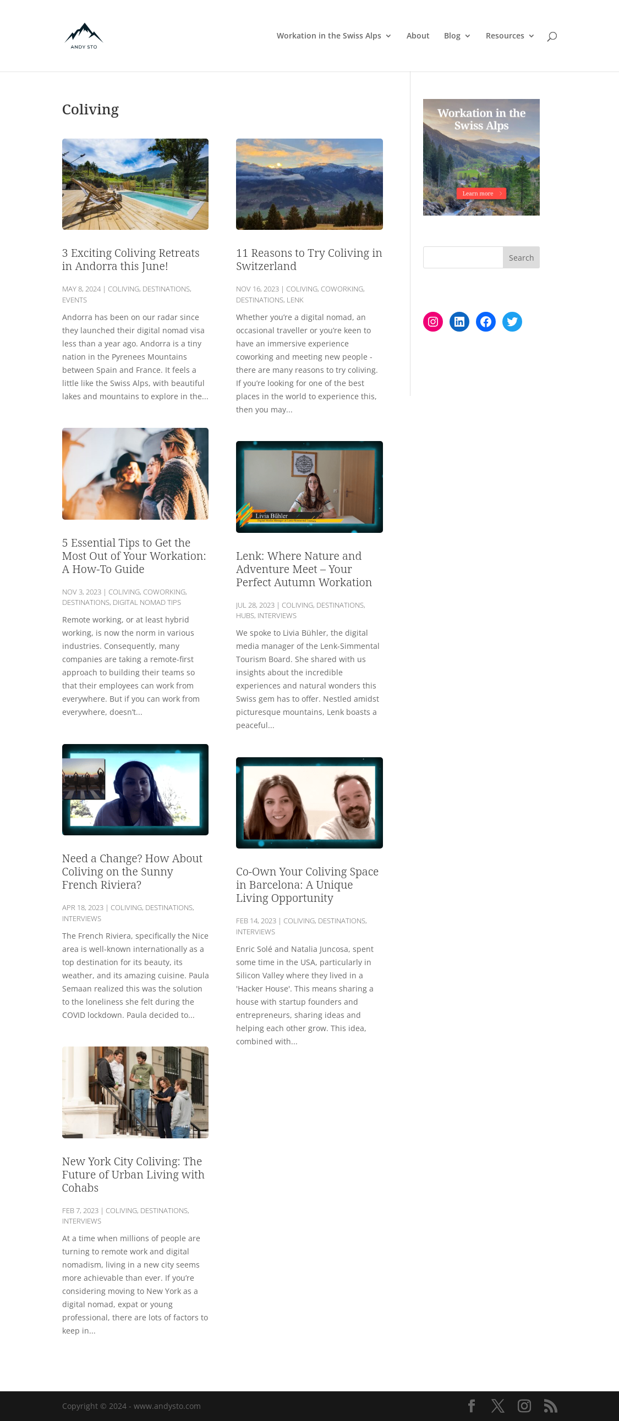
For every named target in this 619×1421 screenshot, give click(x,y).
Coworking (164, 592)
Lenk (295, 300)
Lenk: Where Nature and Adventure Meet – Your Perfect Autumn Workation (304, 569)
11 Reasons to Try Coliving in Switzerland (309, 259)
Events (74, 300)
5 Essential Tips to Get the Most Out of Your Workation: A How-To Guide (134, 555)
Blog (452, 36)
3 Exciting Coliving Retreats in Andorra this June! (131, 259)
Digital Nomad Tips (147, 602)
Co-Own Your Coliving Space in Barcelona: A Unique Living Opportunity (307, 884)
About (418, 36)
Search (521, 257)
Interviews (81, 918)
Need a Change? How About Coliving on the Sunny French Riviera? (132, 871)
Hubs (245, 615)
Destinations (166, 289)
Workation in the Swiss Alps (329, 36)
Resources (505, 36)
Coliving (123, 289)
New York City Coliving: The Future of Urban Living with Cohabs (133, 1174)
